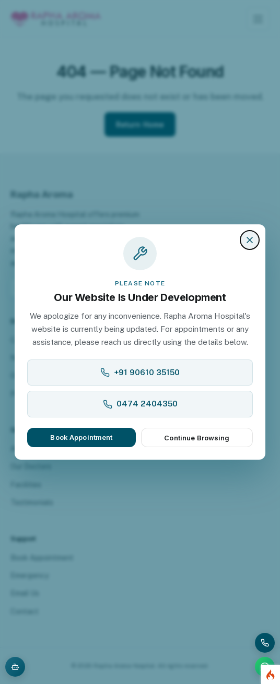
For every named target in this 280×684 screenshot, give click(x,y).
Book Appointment (81, 437)
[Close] (249, 240)
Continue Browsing (196, 438)
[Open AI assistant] (15, 667)
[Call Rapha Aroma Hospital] (265, 643)
